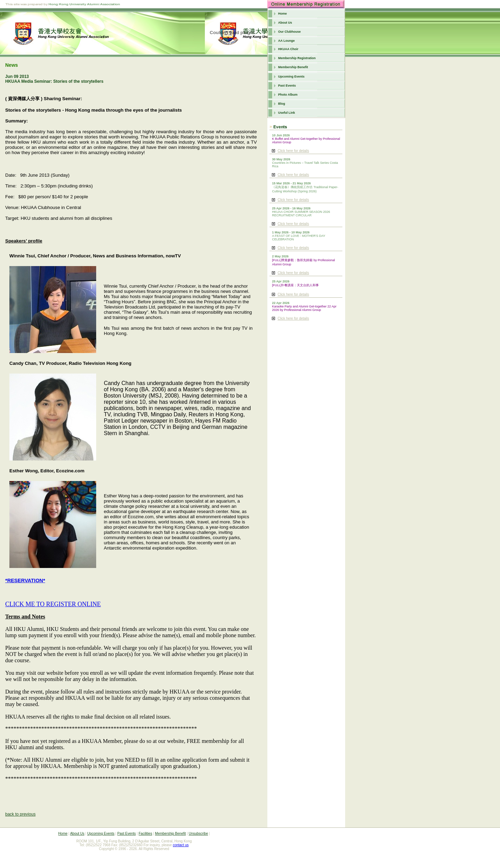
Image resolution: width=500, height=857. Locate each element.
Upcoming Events (291, 76)
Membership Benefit (293, 67)
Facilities (145, 833)
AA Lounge (286, 40)
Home (282, 13)
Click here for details (293, 151)
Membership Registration (297, 58)
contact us (181, 845)
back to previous (20, 814)
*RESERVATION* (25, 580)
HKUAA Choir (288, 49)
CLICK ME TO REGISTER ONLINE (53, 604)
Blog (281, 103)
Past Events (287, 85)
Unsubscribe (198, 833)
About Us (285, 22)
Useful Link (286, 112)
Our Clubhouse (289, 31)
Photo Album (288, 94)
